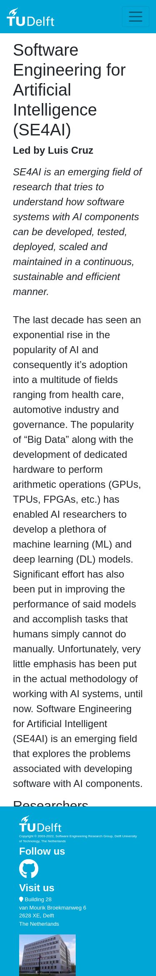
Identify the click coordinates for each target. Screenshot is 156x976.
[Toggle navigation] (135, 16)
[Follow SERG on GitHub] (29, 872)
